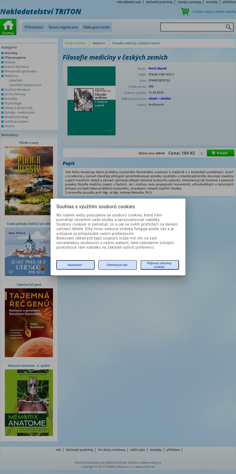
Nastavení (75, 265)
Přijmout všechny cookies (159, 265)
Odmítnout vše (117, 265)
